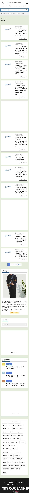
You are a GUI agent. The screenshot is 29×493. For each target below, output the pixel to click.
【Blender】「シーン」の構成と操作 (20, 158)
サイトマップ (18, 484)
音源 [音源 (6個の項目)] (5, 472)
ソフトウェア (15, 13)
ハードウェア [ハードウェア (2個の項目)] (13, 445)
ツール (15, 6)
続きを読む (23, 38)
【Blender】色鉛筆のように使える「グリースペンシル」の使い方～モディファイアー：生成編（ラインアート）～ (21, 90)
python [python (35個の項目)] (22, 428)
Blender (22, 13)
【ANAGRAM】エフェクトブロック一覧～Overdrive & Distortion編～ (15, 376)
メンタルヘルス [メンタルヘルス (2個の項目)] (17, 452)
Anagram (9, 364)
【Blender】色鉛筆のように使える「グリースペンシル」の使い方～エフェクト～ (21, 32)
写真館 (24, 6)
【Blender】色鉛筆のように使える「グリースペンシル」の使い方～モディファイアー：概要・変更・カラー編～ (21, 142)
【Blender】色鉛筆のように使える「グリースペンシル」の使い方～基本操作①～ (21, 239)
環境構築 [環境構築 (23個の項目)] (16, 462)
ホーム (2, 6)
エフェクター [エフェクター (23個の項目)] (17, 438)
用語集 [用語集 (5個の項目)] (22, 462)
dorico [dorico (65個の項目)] (21, 425)
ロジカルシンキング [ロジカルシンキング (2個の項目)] (8, 455)
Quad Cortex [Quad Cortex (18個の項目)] (7, 432)
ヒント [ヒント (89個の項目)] (15, 448)
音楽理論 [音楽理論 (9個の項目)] (19, 468)
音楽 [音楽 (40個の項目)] (13, 468)
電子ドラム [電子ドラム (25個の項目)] (6, 468)
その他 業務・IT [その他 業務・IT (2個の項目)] (7, 438)
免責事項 (11, 482)
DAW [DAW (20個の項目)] (15, 425)
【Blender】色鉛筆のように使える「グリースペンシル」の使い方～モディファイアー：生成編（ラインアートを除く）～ (21, 69)
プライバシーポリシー (19, 482)
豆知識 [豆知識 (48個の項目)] (23, 465)
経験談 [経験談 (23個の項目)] (11, 465)
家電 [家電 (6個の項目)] (5, 462)
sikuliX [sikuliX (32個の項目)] (20, 432)
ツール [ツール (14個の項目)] (5, 445)
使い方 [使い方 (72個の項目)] (5, 458)
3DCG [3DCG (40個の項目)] (5, 422)
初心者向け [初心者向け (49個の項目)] (12, 458)
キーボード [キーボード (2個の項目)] (6, 442)
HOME (3, 13)
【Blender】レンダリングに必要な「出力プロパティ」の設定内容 (21, 254)
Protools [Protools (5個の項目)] (16, 428)
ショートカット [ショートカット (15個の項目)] (15, 442)
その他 (20, 6)
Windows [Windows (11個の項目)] (14, 435)
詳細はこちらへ (14, 312)
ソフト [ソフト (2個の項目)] (23, 442)
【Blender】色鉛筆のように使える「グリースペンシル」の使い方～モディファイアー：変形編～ (21, 50)
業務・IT (11, 6)
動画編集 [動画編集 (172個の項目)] (20, 458)
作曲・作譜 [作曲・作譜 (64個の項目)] (18, 455)
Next (19, 264)
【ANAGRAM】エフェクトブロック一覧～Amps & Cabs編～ (15, 367)
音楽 (6, 6)
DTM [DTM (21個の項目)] (5, 428)
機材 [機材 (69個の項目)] (10, 462)
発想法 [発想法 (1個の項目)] (5, 465)
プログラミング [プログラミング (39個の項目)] (7, 452)
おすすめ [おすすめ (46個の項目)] (21, 435)
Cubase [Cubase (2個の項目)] (18, 422)
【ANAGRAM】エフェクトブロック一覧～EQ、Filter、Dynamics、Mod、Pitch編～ (15, 384)
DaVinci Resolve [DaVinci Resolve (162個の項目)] (7, 425)
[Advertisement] (14, 115)
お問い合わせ (10, 484)
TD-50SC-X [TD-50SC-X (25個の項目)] (6, 435)
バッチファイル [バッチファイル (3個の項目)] (7, 448)
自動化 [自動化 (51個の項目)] (17, 465)
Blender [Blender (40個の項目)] (11, 422)
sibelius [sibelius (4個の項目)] (14, 432)
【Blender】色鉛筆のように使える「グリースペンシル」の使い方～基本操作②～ (21, 190)
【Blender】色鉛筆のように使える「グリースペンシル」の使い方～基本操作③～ (21, 173)
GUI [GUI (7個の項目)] (10, 428)
